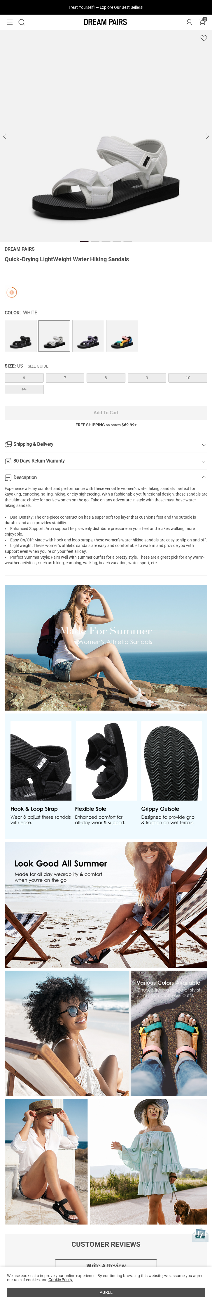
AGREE (106, 1292)
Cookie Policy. (60, 1279)
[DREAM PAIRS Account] (189, 22)
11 (24, 389)
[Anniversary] (200, 1234)
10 (188, 377)
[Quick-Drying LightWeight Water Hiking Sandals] (20, 336)
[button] (10, 22)
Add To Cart (106, 412)
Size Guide (38, 366)
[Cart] (202, 22)
